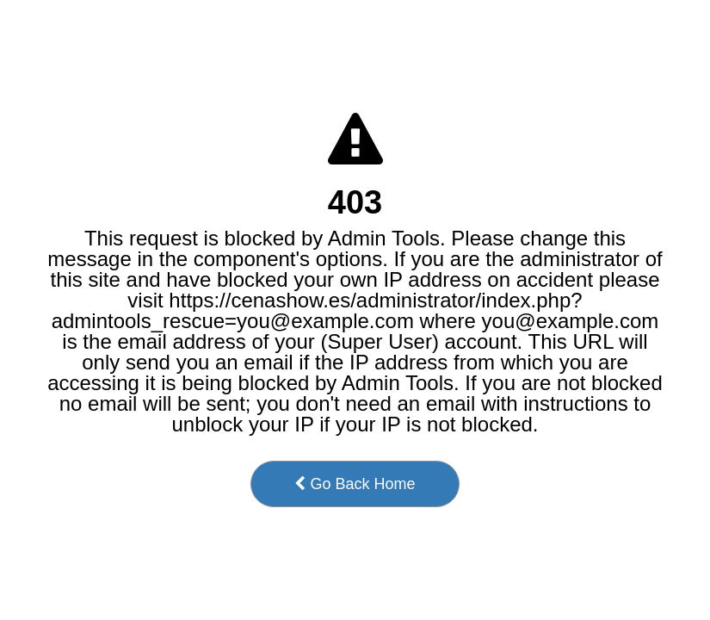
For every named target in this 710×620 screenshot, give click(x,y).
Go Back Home (354, 484)
